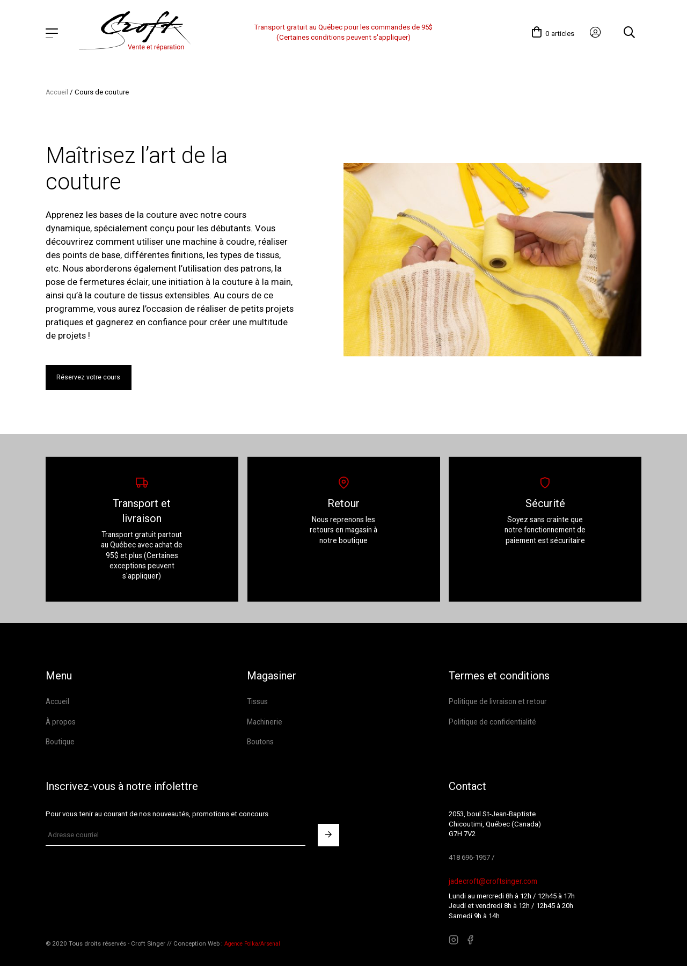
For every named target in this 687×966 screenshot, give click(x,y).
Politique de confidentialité (491, 718)
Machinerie (264, 718)
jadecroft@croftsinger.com (492, 877)
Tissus (257, 698)
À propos (60, 718)
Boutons (260, 738)
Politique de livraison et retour (496, 698)
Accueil (57, 85)
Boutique (60, 738)
